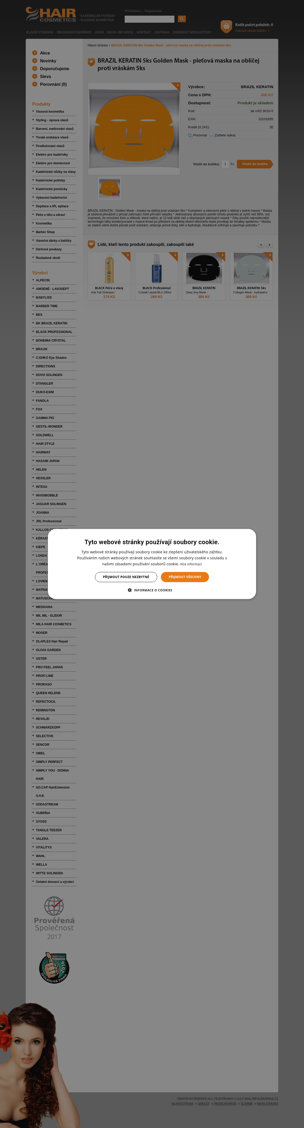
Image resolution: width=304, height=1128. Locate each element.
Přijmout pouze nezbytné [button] (126, 577)
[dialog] (152, 564)
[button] (152, 589)
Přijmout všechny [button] (185, 577)
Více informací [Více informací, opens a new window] (191, 564)
